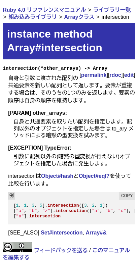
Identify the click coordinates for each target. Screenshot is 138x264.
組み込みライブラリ (32, 17)
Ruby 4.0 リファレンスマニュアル (44, 10)
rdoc (115, 75)
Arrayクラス (79, 17)
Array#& (96, 232)
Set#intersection (61, 232)
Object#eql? (94, 176)
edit (129, 75)
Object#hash (57, 176)
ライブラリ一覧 (112, 10)
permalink (94, 75)
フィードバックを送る (61, 250)
